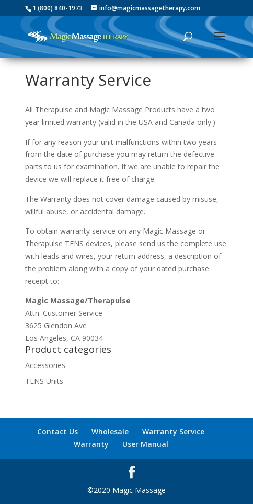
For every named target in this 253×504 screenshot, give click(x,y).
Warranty (91, 444)
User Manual (145, 444)
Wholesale (110, 432)
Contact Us (57, 432)
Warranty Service (173, 432)
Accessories (45, 365)
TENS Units (44, 381)
